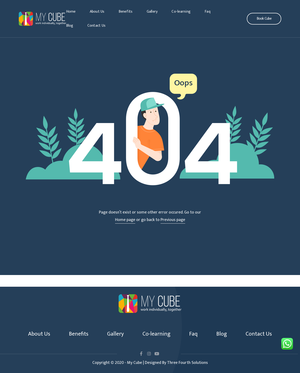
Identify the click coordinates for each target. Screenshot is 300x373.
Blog (69, 25)
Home (71, 11)
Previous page (173, 219)
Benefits (126, 11)
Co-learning (181, 11)
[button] (264, 19)
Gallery (152, 11)
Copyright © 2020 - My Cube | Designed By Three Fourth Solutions (150, 362)
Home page (125, 219)
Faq (207, 11)
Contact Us (96, 25)
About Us (97, 11)
